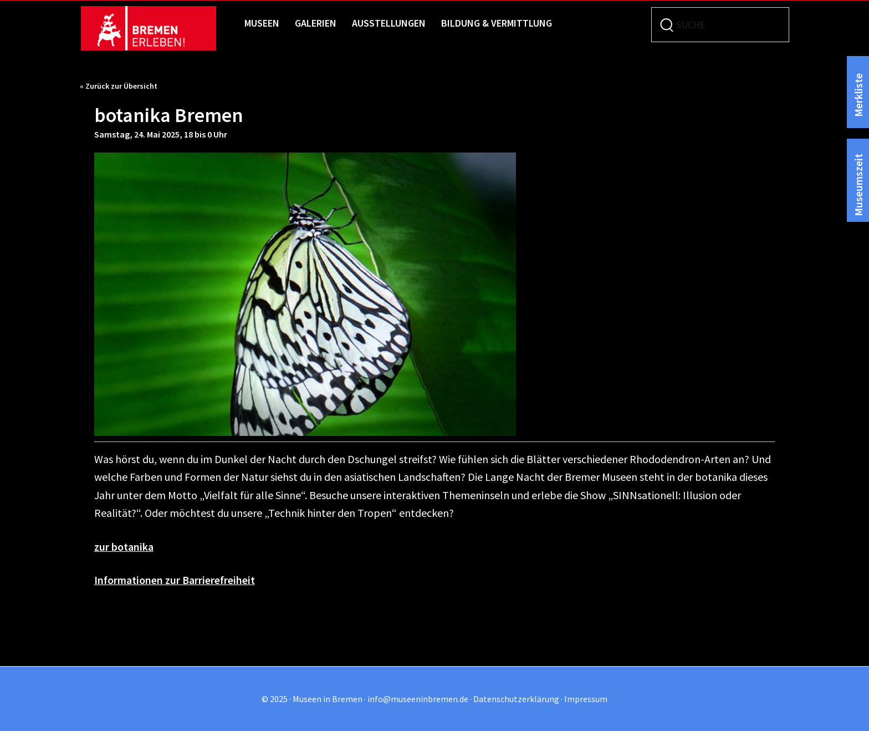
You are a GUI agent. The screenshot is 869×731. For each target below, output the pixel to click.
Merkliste (858, 95)
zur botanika (124, 547)
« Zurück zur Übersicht (118, 86)
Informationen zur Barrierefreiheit (175, 580)
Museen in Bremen (159, 28)
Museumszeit (858, 184)
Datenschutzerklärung (516, 698)
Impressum (585, 698)
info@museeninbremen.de (417, 698)
